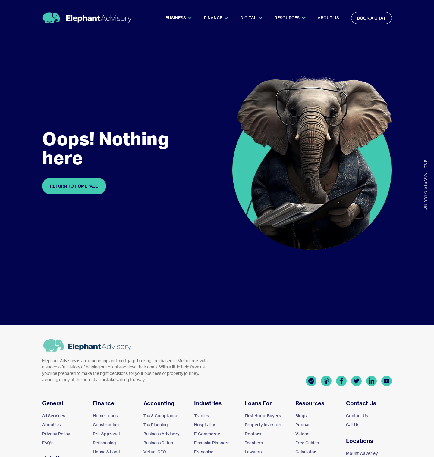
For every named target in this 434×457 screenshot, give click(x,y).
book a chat (371, 18)
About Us (328, 18)
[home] (87, 18)
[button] (178, 18)
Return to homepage (74, 186)
